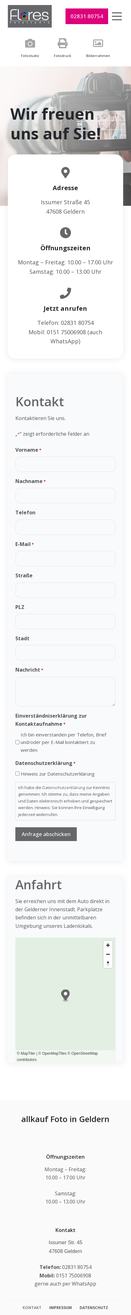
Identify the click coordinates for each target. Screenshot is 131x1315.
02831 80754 (87, 16)
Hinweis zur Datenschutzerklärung (58, 774)
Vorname (28, 450)
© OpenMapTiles (52, 1053)
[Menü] (117, 16)
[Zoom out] (108, 954)
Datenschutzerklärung (63, 787)
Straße (24, 575)
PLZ (19, 607)
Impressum (60, 1307)
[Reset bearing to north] (108, 963)
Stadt (22, 638)
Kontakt (32, 1307)
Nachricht (29, 669)
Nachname (30, 481)
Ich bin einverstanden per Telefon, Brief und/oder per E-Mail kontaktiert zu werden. (63, 742)
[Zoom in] (108, 945)
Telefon (25, 512)
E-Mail (24, 544)
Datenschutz (94, 1307)
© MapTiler (26, 1053)
